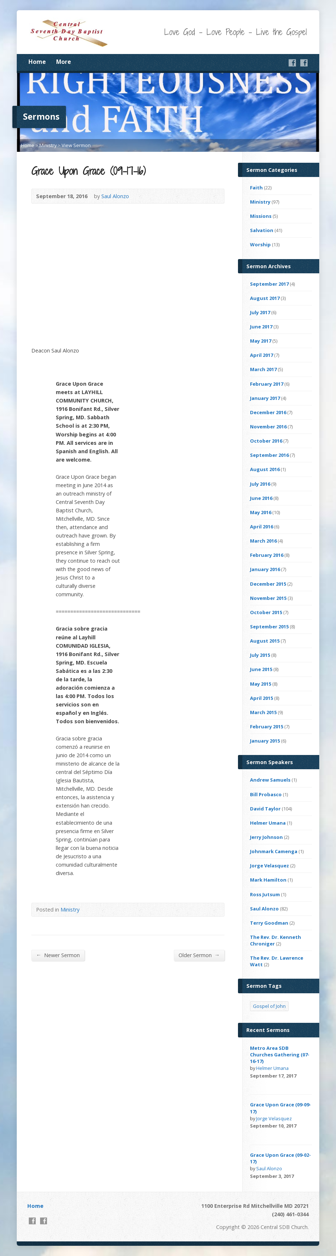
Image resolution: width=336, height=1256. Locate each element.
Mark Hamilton (268, 879)
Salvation (261, 230)
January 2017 (265, 398)
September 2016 (269, 455)
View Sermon (76, 145)
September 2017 (269, 284)
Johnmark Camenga (273, 851)
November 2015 (268, 598)
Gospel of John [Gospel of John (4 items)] (269, 1006)
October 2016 (266, 441)
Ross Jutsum (265, 894)
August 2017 (265, 298)
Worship (260, 244)
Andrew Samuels (270, 780)
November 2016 (268, 426)
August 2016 (265, 469)
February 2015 (266, 726)
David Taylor (265, 808)
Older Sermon (199, 955)
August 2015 (265, 640)
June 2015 (261, 669)
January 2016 (265, 569)
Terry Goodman (269, 923)
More (63, 62)
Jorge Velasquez (269, 865)
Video (253, 1083)
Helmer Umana (268, 823)
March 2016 (263, 541)
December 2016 (268, 412)
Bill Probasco (266, 794)
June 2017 (261, 326)
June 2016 (261, 498)
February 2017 (266, 384)
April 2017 (261, 355)
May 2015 (260, 684)
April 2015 (261, 698)
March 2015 (263, 712)
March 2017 (263, 369)
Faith (256, 187)
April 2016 (261, 526)
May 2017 (260, 341)
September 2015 (269, 626)
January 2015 (265, 740)
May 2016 (260, 512)
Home (37, 62)
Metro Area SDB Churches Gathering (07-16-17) (279, 1054)
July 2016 (260, 484)
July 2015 (260, 655)
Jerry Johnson (266, 837)
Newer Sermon (58, 955)
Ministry (47, 145)
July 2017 (260, 312)
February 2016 (266, 555)
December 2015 (268, 584)
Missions (260, 216)
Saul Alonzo (115, 196)
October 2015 (266, 612)
